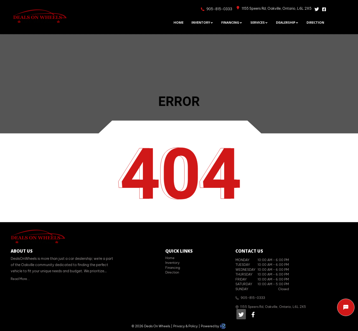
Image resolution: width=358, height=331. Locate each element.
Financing (172, 268)
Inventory (172, 263)
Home (170, 258)
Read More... (20, 279)
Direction (172, 272)
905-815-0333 (253, 298)
